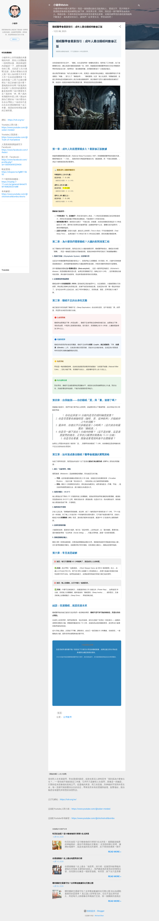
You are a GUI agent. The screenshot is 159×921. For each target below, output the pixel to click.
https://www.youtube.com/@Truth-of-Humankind (15, 138)
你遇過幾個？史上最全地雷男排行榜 (67, 858)
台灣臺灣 (67, 717)
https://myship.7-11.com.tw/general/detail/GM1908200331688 (14, 184)
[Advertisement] (133, 53)
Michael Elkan (99, 915)
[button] (120, 26)
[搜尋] (139, 5)
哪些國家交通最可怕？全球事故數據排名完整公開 (72, 883)
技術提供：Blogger (94, 911)
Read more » (114, 851)
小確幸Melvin (60, 5)
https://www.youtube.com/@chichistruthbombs (93, 818)
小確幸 (14, 23)
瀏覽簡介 (14, 39)
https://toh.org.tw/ (68, 799)
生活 (59, 713)
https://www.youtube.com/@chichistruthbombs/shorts (15, 195)
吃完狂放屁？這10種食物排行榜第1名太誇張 (70, 834)
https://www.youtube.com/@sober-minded (91, 809)
